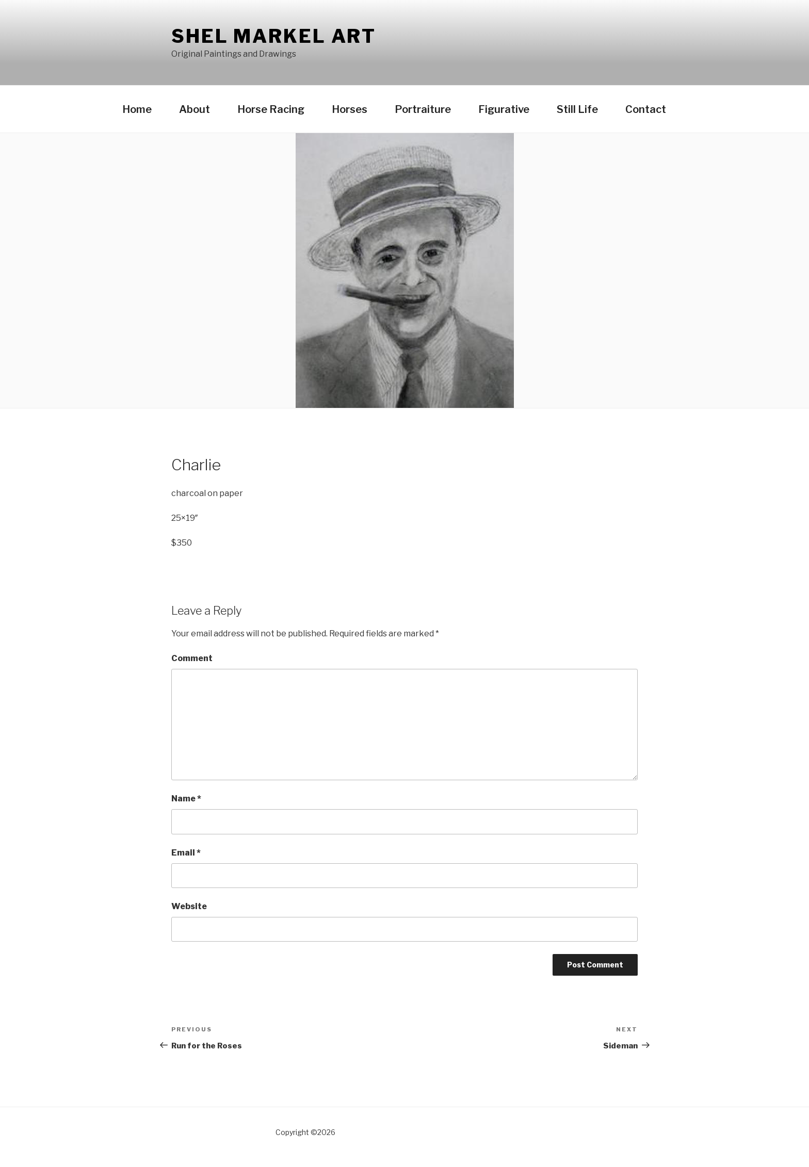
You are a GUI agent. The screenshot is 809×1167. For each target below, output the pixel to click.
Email (186, 853)
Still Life (577, 109)
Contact (645, 109)
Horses (349, 109)
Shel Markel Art (273, 36)
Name (186, 798)
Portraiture (423, 109)
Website (189, 906)
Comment (192, 658)
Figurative (503, 109)
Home (137, 109)
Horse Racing (270, 109)
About (194, 109)
